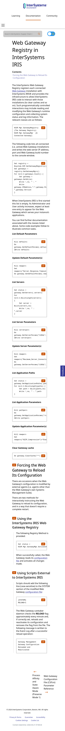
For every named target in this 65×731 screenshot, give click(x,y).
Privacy (12, 717)
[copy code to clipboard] (43, 128)
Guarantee (29, 717)
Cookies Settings (22, 720)
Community (52, 15)
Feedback (62, 371)
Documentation (33, 15)
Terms (19, 717)
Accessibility (40, 717)
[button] (14, 465)
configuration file (33, 592)
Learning (16, 15)
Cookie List (35, 720)
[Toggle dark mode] (51, 34)
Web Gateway (19, 91)
